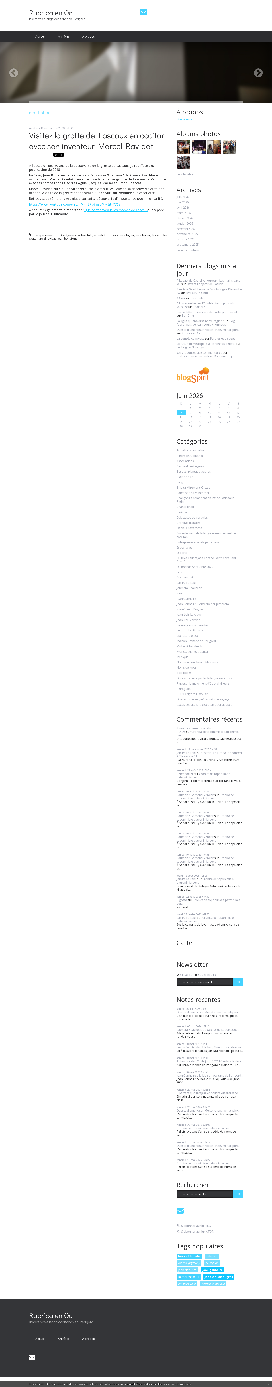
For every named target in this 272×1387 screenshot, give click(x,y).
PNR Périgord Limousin (192, 694)
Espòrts (182, 553)
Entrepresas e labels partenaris (198, 542)
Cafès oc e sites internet (193, 493)
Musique (182, 657)
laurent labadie (189, 1256)
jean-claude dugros (219, 1277)
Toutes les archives (188, 250)
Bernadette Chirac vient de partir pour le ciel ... (208, 312)
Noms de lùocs (187, 667)
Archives (63, 36)
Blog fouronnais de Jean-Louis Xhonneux (206, 322)
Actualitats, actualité (91, 235)
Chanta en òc (185, 507)
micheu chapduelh (213, 1284)
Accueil (40, 36)
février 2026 (185, 218)
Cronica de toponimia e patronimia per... (208, 733)
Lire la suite (184, 119)
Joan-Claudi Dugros (190, 609)
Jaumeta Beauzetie (189, 588)
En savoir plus (184, 1384)
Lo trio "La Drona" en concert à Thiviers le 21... (209, 754)
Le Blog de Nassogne (191, 347)
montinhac (143, 235)
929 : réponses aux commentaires (199, 353)
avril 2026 (183, 207)
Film (179, 572)
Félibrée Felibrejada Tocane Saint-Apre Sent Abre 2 (206, 559)
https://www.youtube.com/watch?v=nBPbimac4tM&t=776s (74, 204)
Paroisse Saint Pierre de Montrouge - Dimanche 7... (209, 291)
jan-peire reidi (187, 1284)
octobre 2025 (186, 239)
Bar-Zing (188, 316)
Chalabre (199, 307)
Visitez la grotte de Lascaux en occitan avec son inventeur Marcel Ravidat (97, 140)
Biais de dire (185, 477)
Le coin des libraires (190, 630)
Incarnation (198, 298)
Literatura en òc (187, 635)
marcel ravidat (46, 239)
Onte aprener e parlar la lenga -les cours (204, 678)
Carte (184, 943)
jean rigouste (187, 1270)
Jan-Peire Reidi (186, 582)
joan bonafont (67, 239)
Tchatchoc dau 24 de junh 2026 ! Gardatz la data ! (209, 1061)
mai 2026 (183, 202)
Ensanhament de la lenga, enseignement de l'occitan (206, 535)
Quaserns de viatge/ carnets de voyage (203, 699)
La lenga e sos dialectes (192, 625)
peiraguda (212, 1263)
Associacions (185, 461)
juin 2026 (183, 197)
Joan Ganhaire (186, 598)
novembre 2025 (187, 234)
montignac (127, 235)
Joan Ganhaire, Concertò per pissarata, (203, 604)
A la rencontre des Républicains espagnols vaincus (205, 305)
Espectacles (184, 547)
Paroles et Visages (222, 338)
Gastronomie (185, 577)
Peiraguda (184, 689)
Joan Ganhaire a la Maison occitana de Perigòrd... (210, 1075)
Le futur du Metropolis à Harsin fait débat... (206, 344)
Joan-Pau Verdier (188, 620)
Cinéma (182, 512)
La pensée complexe (190, 338)
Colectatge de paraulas (192, 517)
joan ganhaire (212, 1270)
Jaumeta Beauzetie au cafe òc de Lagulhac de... (208, 1030)
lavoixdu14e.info (197, 293)
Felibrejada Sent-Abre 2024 (195, 567)
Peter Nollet (185, 774)
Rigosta (182, 900)
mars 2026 (184, 213)
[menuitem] (40, 36)
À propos (88, 36)
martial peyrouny (189, 1263)
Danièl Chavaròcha (189, 528)
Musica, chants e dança (192, 651)
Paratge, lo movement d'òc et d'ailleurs (203, 683)
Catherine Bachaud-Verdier (195, 795)
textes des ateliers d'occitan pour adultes (204, 704)
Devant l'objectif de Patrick (205, 284)
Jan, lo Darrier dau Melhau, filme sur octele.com (209, 1047)
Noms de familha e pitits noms (197, 662)
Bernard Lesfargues (190, 466)
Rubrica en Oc (50, 12)
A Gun (181, 298)
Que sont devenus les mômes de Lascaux (116, 210)
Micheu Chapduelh (189, 646)
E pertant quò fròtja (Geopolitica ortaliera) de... (208, 1093)
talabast (212, 1256)
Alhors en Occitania (190, 456)
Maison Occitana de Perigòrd (196, 641)
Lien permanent (42, 235)
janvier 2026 (185, 223)
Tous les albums (186, 174)
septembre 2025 (188, 244)
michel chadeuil (188, 1277)
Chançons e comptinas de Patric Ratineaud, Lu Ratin (208, 499)
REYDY (181, 732)
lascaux (157, 235)
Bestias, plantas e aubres (194, 471)
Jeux (179, 593)
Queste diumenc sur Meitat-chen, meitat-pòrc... (208, 330)
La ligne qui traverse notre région (199, 321)
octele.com (184, 673)
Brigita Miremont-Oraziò (193, 487)
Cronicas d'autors (189, 523)
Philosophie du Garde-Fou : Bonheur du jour (207, 356)
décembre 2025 (187, 229)
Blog (180, 482)
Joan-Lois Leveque (189, 614)
